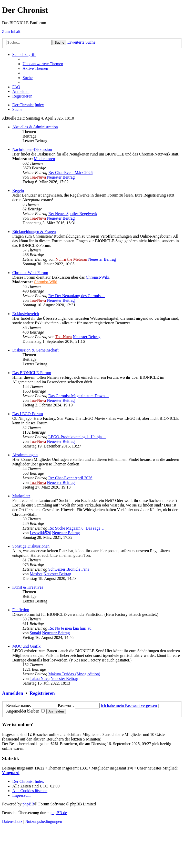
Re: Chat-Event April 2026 (70, 478)
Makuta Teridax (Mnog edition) (74, 674)
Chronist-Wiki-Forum (30, 272)
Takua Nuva (40, 678)
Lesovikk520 (40, 533)
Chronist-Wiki (97, 277)
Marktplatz (21, 496)
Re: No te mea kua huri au (69, 628)
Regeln (18, 190)
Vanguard (10, 773)
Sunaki (35, 633)
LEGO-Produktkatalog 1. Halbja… (77, 437)
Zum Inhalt (11, 31)
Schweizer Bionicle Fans (68, 569)
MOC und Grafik (26, 646)
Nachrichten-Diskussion (32, 149)
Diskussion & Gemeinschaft (35, 350)
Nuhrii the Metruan (71, 259)
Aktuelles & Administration (35, 127)
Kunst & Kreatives (27, 587)
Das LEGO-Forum (27, 414)
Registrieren (42, 693)
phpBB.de (58, 813)
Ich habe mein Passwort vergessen (129, 705)
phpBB (28, 804)
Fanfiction (20, 610)
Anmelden (12, 693)
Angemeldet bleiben (25, 711)
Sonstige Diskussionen (30, 546)
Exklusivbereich (25, 313)
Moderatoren (44, 159)
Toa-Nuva (38, 177)
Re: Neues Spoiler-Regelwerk (72, 213)
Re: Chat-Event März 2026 (70, 172)
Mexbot (36, 574)
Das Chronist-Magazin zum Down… (78, 396)
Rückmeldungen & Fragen (34, 231)
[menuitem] (43, 64)
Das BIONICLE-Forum (31, 373)
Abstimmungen (25, 455)
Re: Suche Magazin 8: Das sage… (76, 528)
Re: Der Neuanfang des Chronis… (76, 296)
